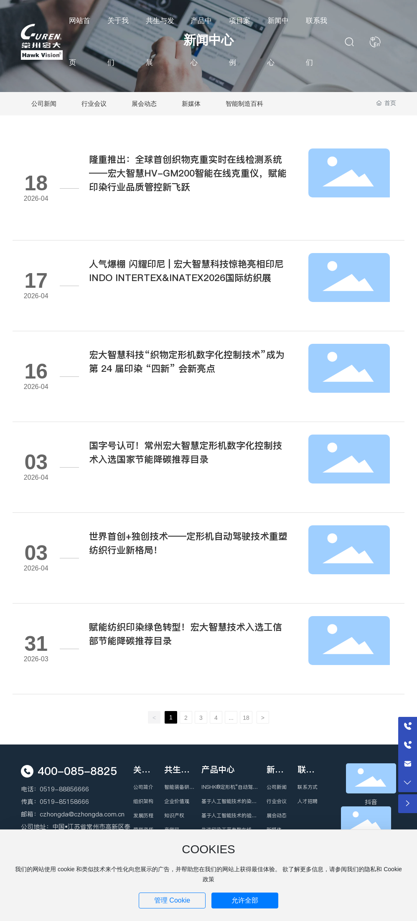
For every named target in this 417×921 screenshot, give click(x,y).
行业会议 (94, 103)
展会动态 (144, 103)
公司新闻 (43, 103)
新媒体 (191, 103)
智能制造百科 (244, 103)
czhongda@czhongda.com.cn (82, 814)
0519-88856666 (64, 789)
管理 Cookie (172, 900)
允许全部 (244, 900)
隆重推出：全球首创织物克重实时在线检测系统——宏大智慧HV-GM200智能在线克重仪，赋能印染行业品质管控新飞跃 (188, 173)
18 (246, 717)
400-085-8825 (77, 771)
